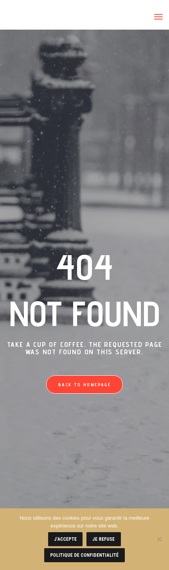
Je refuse (103, 539)
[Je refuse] (159, 539)
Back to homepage (84, 384)
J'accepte (65, 539)
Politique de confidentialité (84, 555)
